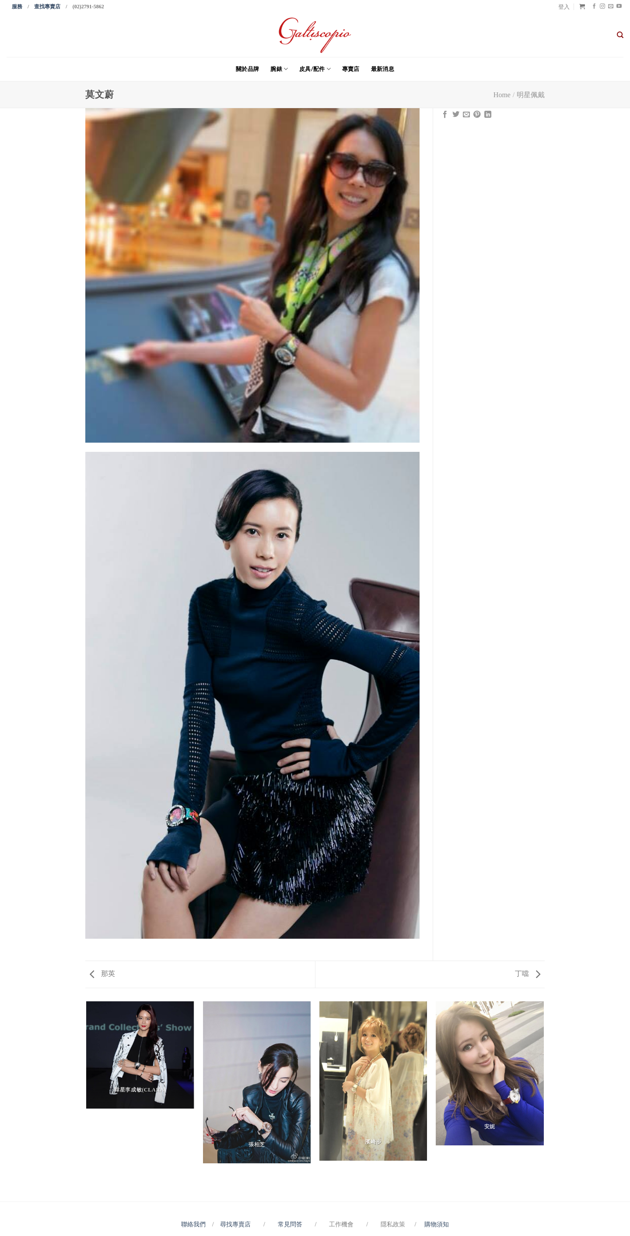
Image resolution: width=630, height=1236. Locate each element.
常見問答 (291, 1224)
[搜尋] (620, 35)
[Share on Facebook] (444, 115)
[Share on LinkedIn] (487, 115)
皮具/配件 (315, 69)
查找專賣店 (47, 7)
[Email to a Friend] (466, 115)
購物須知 (436, 1224)
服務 (17, 7)
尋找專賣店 (235, 1224)
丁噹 (527, 973)
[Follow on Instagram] (602, 7)
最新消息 (382, 68)
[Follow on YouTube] (619, 7)
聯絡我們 (195, 1224)
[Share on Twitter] (455, 115)
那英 (102, 973)
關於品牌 (247, 68)
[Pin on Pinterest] (476, 115)
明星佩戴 (531, 95)
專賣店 (351, 68)
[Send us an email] (610, 7)
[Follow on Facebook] (594, 7)
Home (502, 95)
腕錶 (279, 69)
